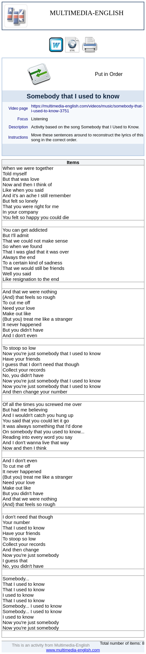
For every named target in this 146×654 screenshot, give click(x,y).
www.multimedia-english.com (73, 650)
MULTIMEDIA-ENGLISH (87, 13)
